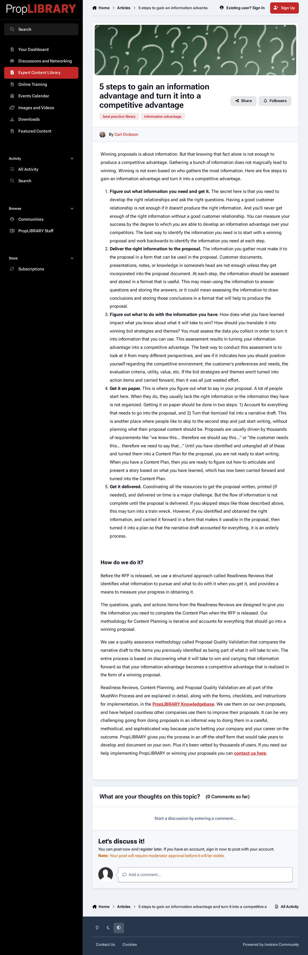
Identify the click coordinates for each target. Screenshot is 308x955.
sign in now (216, 849)
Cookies (129, 944)
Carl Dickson (126, 134)
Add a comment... (141, 874)
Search (20, 29)
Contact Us (105, 944)
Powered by (271, 944)
